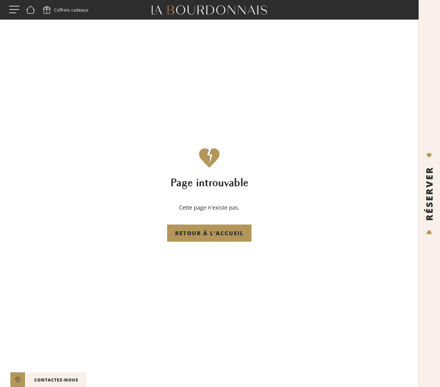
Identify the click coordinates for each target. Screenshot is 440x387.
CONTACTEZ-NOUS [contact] (56, 380)
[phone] (65, 10)
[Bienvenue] (30, 10)
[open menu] (14, 10)
